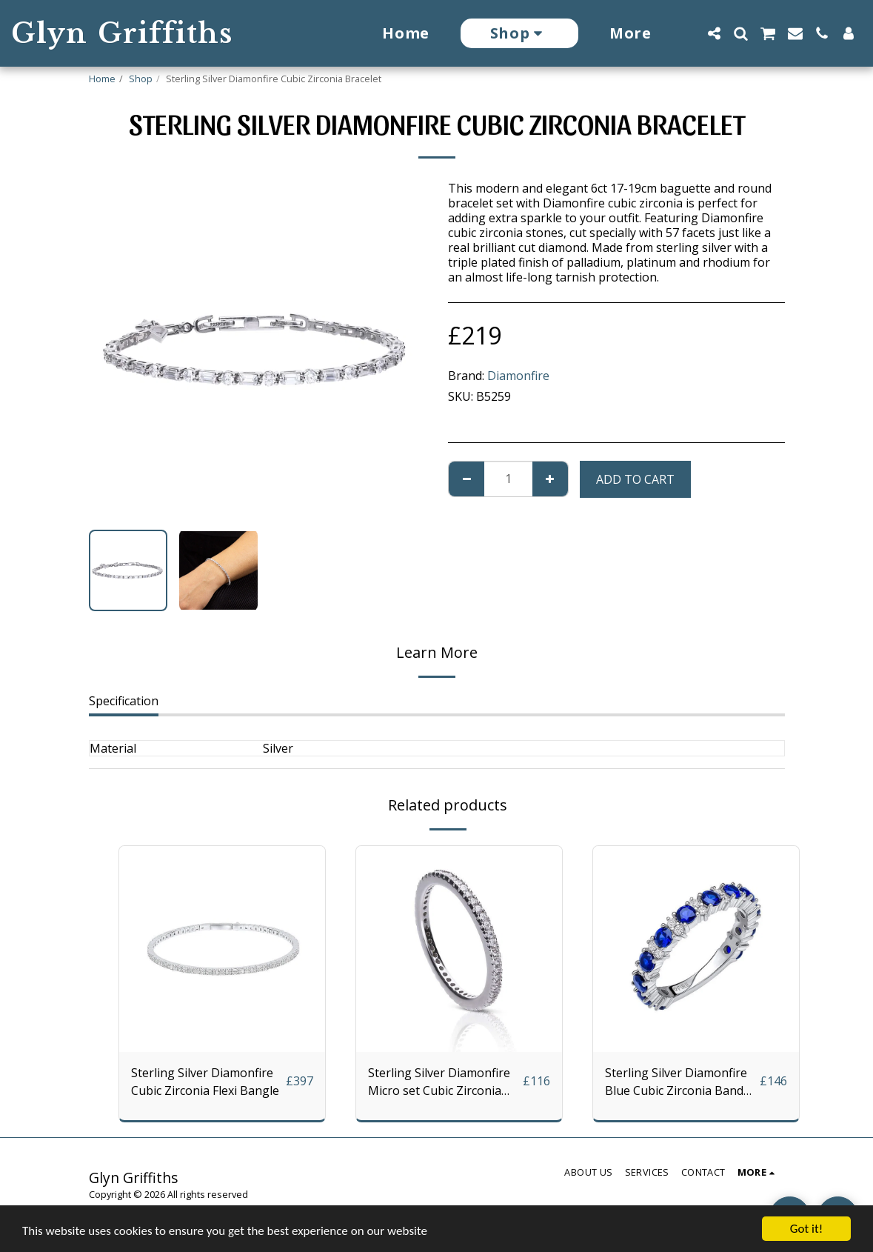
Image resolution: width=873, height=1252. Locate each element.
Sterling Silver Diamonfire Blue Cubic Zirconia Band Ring (676, 1082)
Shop (141, 78)
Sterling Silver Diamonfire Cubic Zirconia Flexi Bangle (205, 1082)
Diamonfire (518, 375)
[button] (713, 33)
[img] (222, 949)
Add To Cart (635, 479)
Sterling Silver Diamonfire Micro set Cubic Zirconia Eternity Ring (439, 1082)
